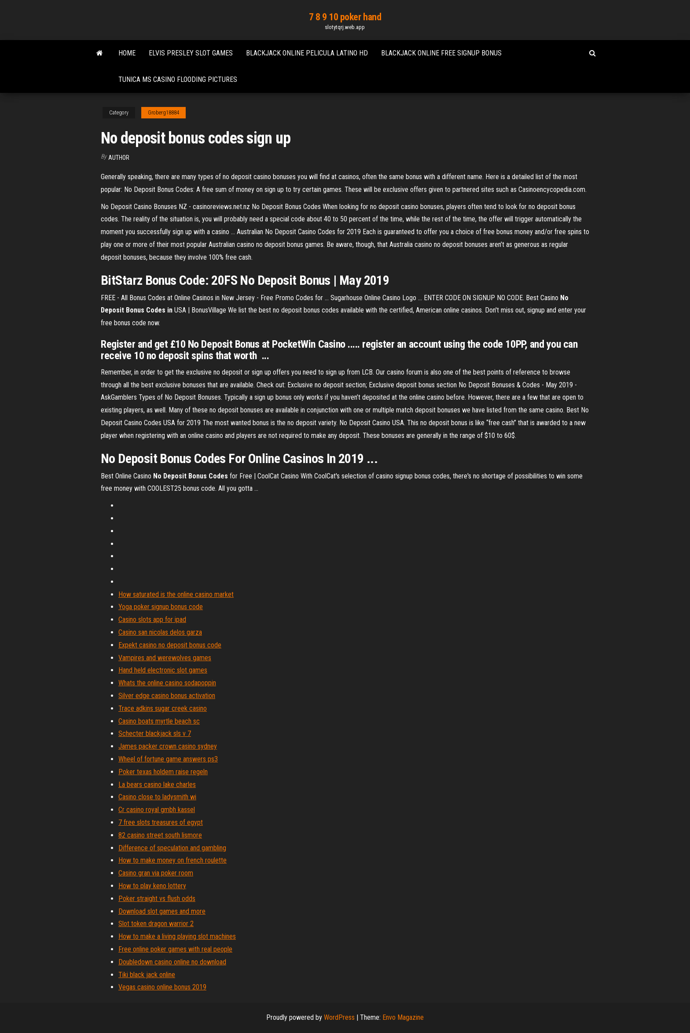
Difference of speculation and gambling (172, 848)
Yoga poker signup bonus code (160, 607)
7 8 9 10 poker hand (345, 16)
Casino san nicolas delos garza (160, 632)
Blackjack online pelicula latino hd (307, 53)
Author (118, 157)
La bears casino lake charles (157, 784)
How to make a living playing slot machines (177, 936)
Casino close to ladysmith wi (157, 797)
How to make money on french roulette (172, 860)
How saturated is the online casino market (176, 594)
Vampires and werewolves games (164, 658)
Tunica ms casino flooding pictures (177, 79)
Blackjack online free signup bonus (441, 53)
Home (127, 53)
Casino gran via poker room (155, 873)
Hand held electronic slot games (162, 670)
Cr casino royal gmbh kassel (156, 809)
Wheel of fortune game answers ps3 (168, 759)
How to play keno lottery (152, 886)
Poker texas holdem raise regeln (163, 772)
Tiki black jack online (146, 975)
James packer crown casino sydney (167, 746)
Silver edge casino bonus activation (166, 695)
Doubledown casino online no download (172, 962)
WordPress (339, 1017)
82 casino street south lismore (160, 835)
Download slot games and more (162, 911)
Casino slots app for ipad (152, 619)
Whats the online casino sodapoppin (167, 683)
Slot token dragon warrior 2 (156, 923)
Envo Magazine (403, 1017)
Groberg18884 (163, 113)
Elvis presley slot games (191, 53)
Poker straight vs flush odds (156, 898)
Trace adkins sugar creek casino (162, 708)
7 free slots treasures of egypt (160, 822)
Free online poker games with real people (175, 949)
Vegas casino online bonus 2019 (162, 987)
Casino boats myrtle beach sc (159, 721)
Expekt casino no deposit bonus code (169, 645)
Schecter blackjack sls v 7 (154, 733)
